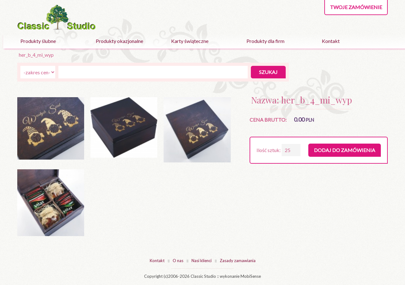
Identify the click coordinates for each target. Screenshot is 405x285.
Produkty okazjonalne (119, 41)
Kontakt (331, 41)
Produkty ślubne (38, 41)
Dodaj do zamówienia (344, 150)
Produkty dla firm (265, 41)
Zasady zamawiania (238, 260)
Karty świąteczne (189, 41)
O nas (178, 260)
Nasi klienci (202, 260)
